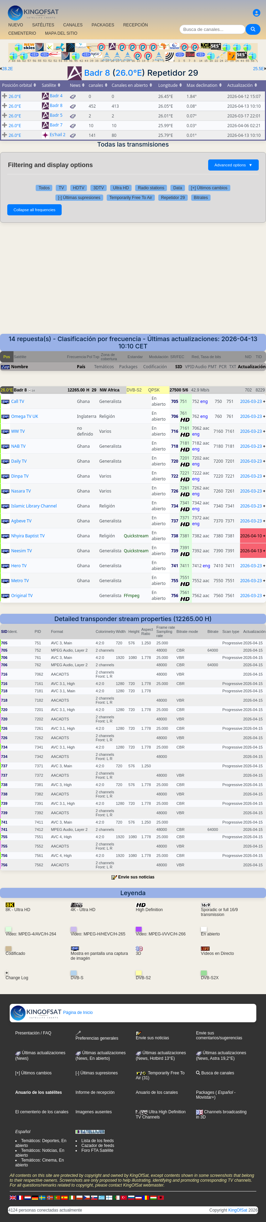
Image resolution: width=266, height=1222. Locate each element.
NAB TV (18, 446)
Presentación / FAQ (33, 1033)
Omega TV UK (24, 416)
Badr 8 (97, 73)
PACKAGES (103, 25)
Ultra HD (121, 187)
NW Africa (109, 390)
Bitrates (201, 197)
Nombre (19, 367)
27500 (175, 390)
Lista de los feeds (97, 1140)
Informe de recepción (95, 1092)
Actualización (252, 367)
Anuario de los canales (157, 1092)
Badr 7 (56, 125)
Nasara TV (21, 491)
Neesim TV (21, 551)
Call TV (17, 401)
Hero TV (19, 566)
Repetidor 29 (173, 197)
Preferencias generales (97, 1036)
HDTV (79, 187)
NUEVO (15, 25)
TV (61, 187)
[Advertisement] (133, 281)
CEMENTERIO (22, 33)
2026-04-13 (251, 551)
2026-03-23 (251, 401)
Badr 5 (56, 115)
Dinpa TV (19, 476)
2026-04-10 (251, 536)
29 (94, 390)
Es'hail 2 (57, 135)
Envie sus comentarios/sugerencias (219, 1035)
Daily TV (19, 461)
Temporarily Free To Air (130, 197)
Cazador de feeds (97, 1145)
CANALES (72, 25)
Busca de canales (215, 1073)
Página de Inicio (51, 1012)
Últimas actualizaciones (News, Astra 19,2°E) (221, 1055)
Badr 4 (56, 96)
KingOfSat (237, 1210)
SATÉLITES (43, 25)
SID (178, 367)
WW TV (18, 431)
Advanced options (233, 165)
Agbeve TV (21, 521)
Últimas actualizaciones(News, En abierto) (101, 1055)
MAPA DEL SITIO (61, 33)
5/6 (185, 390)
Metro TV (20, 581)
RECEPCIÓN (135, 25)
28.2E (7, 68)
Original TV (22, 595)
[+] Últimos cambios (209, 187)
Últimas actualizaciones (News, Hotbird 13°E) (161, 1055)
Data (177, 187)
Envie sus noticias (136, 877)
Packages (205, 1092)
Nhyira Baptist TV (28, 536)
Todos (44, 187)
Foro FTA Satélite (97, 1150)
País (81, 367)
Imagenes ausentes (94, 1111)
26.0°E (128, 73)
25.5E (258, 68)
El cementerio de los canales (41, 1111)
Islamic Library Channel (34, 506)
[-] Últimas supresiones (79, 197)
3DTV (98, 187)
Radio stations (151, 187)
